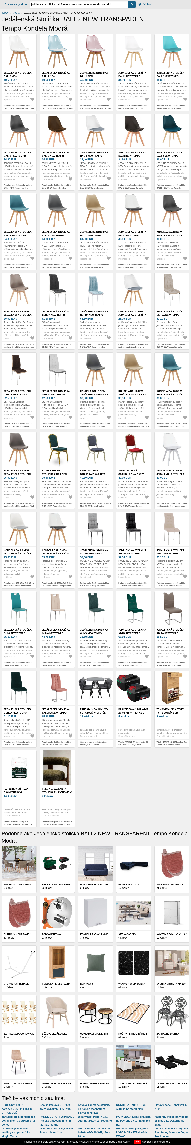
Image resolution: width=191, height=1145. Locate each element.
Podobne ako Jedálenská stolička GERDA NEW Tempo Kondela (56, 345)
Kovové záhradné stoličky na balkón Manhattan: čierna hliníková (94, 1109)
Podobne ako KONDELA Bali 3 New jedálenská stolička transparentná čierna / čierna (57, 585)
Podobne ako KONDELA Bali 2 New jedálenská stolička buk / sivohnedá (19, 345)
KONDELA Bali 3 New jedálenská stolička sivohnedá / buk (18, 474)
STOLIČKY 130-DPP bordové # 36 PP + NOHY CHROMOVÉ (17, 1109)
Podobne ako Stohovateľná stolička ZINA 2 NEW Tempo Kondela (57, 504)
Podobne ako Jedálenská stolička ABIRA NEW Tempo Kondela (132, 664)
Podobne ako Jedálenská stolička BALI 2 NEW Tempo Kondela (132, 107)
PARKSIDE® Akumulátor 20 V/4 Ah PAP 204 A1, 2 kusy (133, 712)
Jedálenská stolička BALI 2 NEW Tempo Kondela (132, 76)
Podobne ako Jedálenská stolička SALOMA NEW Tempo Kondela (56, 743)
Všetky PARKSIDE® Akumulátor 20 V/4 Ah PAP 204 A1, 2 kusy (133, 743)
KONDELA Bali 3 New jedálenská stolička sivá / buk (94, 394)
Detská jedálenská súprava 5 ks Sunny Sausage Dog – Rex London (171, 1132)
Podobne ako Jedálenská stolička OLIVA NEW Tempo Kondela (18, 664)
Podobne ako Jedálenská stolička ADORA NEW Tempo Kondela (94, 584)
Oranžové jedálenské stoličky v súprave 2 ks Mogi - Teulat (16, 1132)
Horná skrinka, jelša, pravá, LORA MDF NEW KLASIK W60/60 (133, 1132)
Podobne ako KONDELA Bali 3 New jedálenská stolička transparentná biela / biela (171, 506)
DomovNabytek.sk (16, 4)
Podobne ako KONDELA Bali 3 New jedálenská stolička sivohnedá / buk (19, 504)
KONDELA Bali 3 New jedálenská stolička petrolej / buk (170, 394)
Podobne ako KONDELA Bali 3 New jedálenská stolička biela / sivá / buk (19, 585)
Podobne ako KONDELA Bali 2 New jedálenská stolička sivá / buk (171, 266)
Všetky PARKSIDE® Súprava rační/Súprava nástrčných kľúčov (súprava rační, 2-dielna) (18, 824)
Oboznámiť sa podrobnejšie (156, 1141)
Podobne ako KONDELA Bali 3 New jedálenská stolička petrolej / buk (171, 425)
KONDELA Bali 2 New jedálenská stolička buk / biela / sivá (132, 315)
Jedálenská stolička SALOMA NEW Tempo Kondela (56, 712)
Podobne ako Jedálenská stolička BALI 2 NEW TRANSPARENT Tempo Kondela (19, 108)
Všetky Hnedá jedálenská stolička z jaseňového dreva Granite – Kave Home (57, 824)
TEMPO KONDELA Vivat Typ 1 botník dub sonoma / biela (169, 712)
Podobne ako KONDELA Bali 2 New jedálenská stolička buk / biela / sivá (133, 347)
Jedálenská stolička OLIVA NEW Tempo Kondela (18, 633)
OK (137, 1142)
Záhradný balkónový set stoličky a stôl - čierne (94, 712)
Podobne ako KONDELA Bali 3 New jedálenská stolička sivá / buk (95, 425)
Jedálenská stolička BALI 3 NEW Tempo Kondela (18, 235)
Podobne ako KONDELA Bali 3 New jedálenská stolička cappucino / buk (133, 425)
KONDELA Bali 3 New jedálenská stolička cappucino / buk (132, 394)
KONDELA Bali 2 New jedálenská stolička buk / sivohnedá (18, 315)
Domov (5, 13)
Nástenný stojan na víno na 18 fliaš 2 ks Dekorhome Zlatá (171, 1120)
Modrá (16, 13)
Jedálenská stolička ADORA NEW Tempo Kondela (94, 553)
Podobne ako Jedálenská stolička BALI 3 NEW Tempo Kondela (18, 266)
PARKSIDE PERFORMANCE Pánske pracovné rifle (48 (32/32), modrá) (57, 1120)
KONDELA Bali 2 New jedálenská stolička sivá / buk (170, 235)
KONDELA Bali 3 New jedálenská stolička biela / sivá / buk (18, 553)
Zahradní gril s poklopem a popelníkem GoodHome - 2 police (18, 1120)
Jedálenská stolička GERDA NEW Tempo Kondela (56, 315)
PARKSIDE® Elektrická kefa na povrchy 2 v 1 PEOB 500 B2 (133, 1120)
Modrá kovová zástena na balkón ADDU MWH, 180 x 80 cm (94, 1132)
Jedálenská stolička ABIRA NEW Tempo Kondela (132, 633)
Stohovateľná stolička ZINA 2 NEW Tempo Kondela (54, 474)
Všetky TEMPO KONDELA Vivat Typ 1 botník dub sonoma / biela (171, 743)
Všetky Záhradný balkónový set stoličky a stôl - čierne (93, 743)
